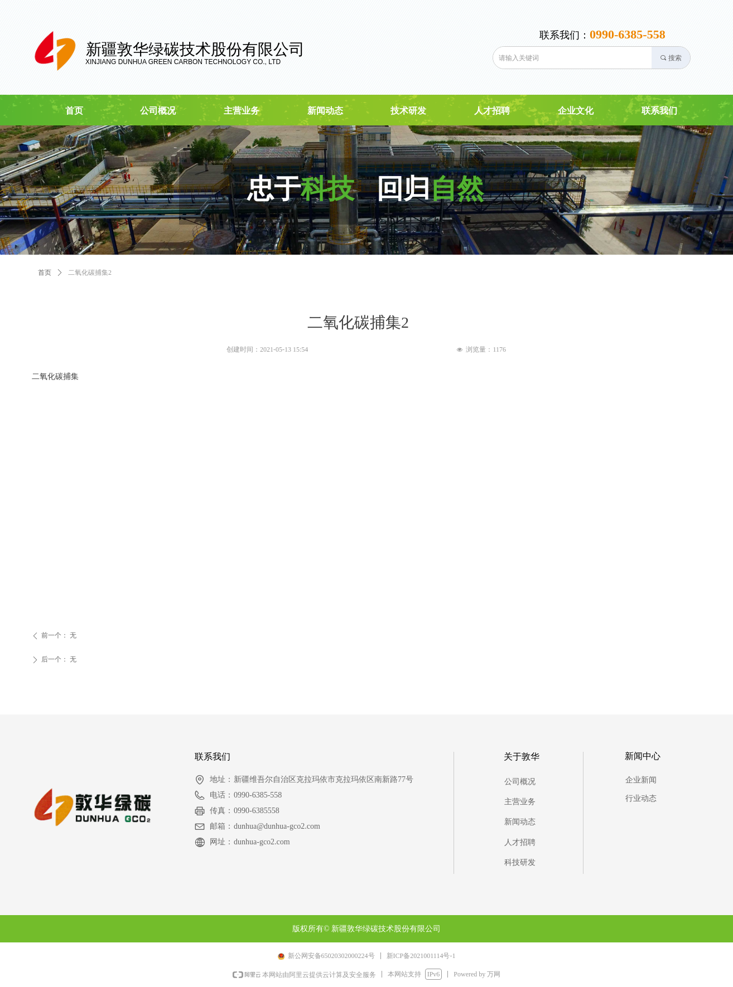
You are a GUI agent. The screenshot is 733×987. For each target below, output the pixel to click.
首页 (44, 272)
